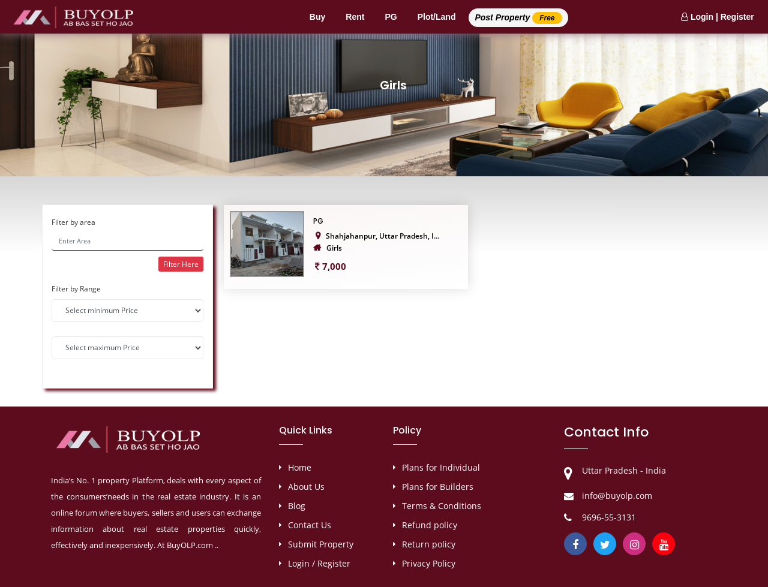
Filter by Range (76, 289)
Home (299, 467)
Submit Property (320, 544)
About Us (306, 486)
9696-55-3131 (609, 517)
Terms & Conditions (441, 505)
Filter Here (181, 264)
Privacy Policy (428, 563)
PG (391, 17)
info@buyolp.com (617, 495)
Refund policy (429, 525)
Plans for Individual (441, 467)
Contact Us (309, 525)
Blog (296, 505)
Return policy (428, 544)
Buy (317, 17)
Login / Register (319, 563)
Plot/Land (437, 17)
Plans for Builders (437, 486)
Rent (355, 17)
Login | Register (717, 17)
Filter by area (73, 222)
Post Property (518, 18)
